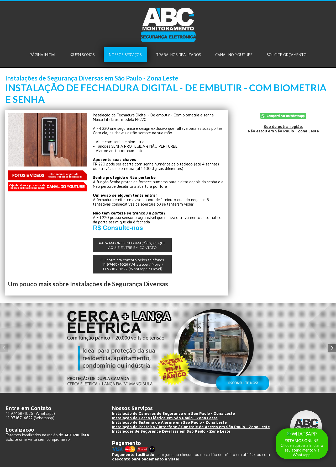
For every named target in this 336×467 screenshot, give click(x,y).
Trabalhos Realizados (178, 54)
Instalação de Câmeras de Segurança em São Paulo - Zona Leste (174, 413)
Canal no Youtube (234, 54)
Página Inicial (43, 54)
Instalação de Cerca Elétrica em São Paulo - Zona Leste (166, 418)
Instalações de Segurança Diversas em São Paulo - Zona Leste (172, 431)
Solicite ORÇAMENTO (287, 54)
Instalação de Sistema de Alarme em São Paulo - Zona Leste (170, 422)
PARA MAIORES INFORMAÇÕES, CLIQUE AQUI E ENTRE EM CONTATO (132, 245)
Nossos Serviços (125, 54)
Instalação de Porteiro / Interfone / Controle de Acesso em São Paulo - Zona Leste (193, 427)
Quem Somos (82, 54)
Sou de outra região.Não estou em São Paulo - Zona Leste (283, 128)
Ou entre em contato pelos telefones (132, 264)
